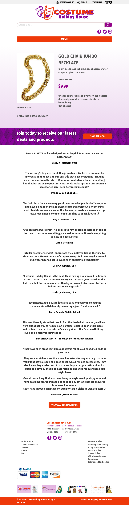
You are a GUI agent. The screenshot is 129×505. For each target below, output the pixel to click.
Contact (25, 450)
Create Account (64, 2)
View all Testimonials (64, 404)
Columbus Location (74, 426)
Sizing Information (96, 447)
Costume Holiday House (59, 422)
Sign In (81, 2)
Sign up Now (97, 136)
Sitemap (25, 447)
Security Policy (94, 450)
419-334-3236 (52, 432)
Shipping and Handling (98, 444)
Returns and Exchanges (98, 462)
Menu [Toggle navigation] (64, 39)
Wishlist (96, 2)
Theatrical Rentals (29, 444)
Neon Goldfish (105, 499)
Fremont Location (55, 426)
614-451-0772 (71, 432)
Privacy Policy (94, 453)
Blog (23, 453)
